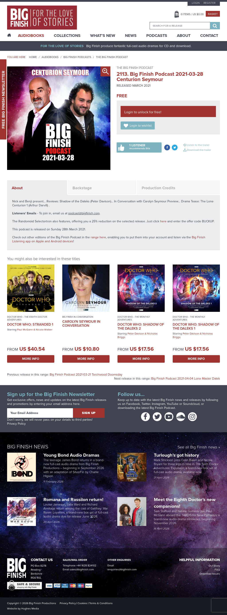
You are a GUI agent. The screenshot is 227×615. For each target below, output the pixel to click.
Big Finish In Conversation (77, 316)
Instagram (158, 404)
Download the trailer (199, 150)
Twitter (145, 404)
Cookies (82, 603)
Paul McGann (25, 330)
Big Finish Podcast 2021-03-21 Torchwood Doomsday (86, 374)
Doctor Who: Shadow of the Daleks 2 (140, 326)
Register (209, 3)
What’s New (102, 36)
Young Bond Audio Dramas (71, 455)
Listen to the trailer (198, 145)
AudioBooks (31, 36)
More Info (30, 358)
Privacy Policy (16, 423)
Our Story (214, 566)
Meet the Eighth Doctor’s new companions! (184, 503)
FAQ (217, 570)
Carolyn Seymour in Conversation (81, 323)
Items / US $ (192, 14)
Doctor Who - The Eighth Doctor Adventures (27, 318)
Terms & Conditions (101, 603)
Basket (213, 14)
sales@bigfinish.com (82, 569)
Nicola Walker (44, 330)
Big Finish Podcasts (77, 57)
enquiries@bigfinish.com (122, 569)
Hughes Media (30, 609)
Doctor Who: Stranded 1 (30, 324)
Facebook (133, 404)
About (183, 36)
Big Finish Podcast (162, 408)
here (163, 221)
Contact (209, 36)
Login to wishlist (141, 125)
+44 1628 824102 (86, 565)
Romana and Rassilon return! (73, 499)
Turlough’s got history (177, 455)
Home (33, 57)
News (131, 36)
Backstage (82, 188)
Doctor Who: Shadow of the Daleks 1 (196, 326)
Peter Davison (135, 334)
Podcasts (156, 36)
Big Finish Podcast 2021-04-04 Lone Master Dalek (185, 378)
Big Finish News (27, 447)
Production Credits (158, 188)
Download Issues (210, 574)
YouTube (172, 404)
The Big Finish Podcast (112, 57)
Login (196, 3)
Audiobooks (50, 57)
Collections (67, 36)
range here (98, 237)
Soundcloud (191, 404)
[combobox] (180, 25)
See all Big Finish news (197, 447)
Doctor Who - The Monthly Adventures (133, 318)
